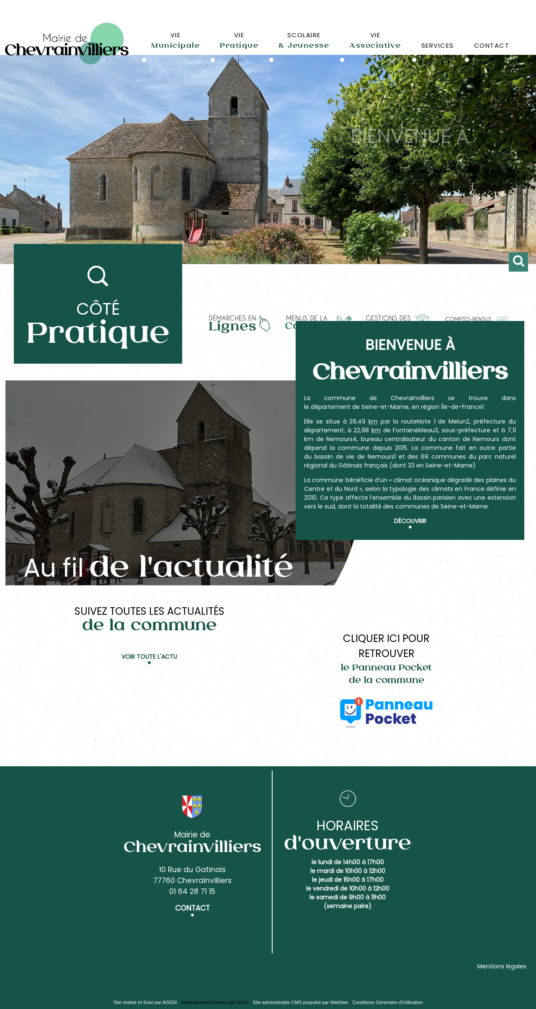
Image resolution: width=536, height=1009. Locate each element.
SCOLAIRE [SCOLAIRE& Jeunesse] (303, 40)
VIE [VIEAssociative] (375, 40)
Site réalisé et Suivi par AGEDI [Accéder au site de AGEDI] (145, 1002)
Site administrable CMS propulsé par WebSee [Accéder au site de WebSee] (300, 1002)
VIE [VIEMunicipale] (175, 40)
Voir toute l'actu (149, 656)
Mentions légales (501, 966)
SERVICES (437, 45)
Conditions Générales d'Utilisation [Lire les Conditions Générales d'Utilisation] (388, 1002)
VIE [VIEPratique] (239, 40)
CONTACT (492, 45)
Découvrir (410, 521)
